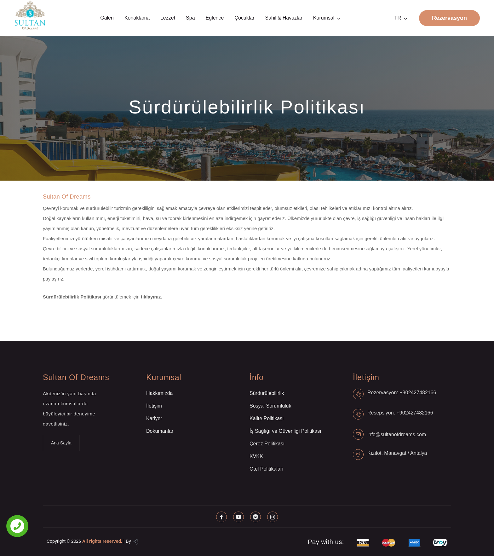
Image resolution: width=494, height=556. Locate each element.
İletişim (154, 405)
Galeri (107, 17)
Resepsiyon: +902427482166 (400, 412)
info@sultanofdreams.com (396, 434)
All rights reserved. (102, 541)
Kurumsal (324, 17)
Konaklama (137, 17)
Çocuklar (244, 17)
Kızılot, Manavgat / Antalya (397, 453)
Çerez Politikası (267, 443)
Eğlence (215, 17)
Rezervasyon (449, 18)
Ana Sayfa (61, 442)
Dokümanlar (159, 431)
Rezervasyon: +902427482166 (401, 392)
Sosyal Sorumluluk (270, 405)
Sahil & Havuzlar (283, 17)
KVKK (256, 456)
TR (397, 17)
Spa (190, 17)
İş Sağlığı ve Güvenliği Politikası (285, 431)
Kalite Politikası (267, 418)
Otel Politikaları (267, 469)
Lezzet (167, 17)
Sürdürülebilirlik (267, 393)
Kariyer (154, 418)
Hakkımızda (159, 393)
